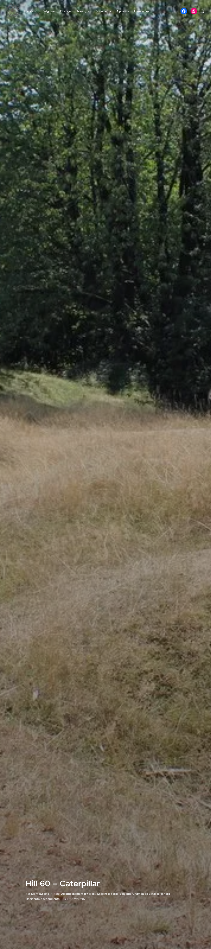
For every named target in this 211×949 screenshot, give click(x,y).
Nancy (83, 11)
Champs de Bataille (145, 893)
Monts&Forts (40, 893)
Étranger (66, 11)
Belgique (49, 11)
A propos (122, 11)
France (30, 11)
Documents (103, 11)
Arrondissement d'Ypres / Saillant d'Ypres (90, 893)
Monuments (51, 899)
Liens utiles (141, 11)
